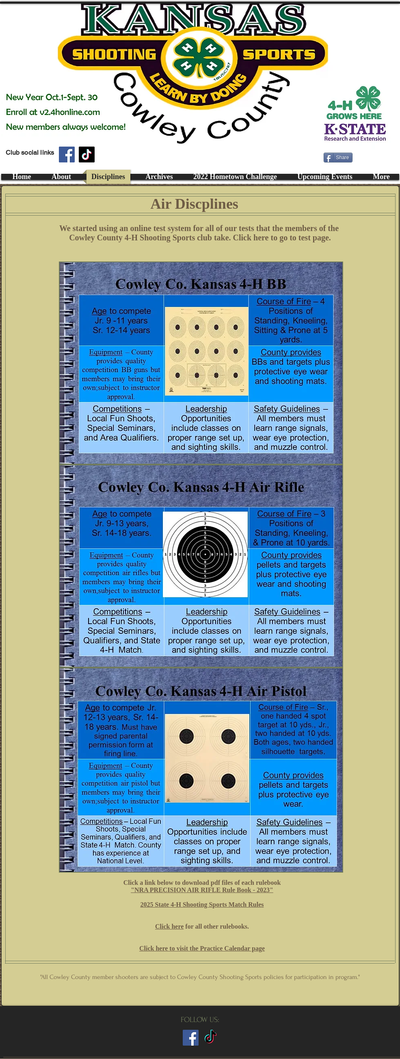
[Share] (338, 157)
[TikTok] (87, 154)
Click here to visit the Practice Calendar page (202, 948)
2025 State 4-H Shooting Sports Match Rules (202, 904)
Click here (169, 926)
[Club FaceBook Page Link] (191, 1038)
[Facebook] (67, 154)
